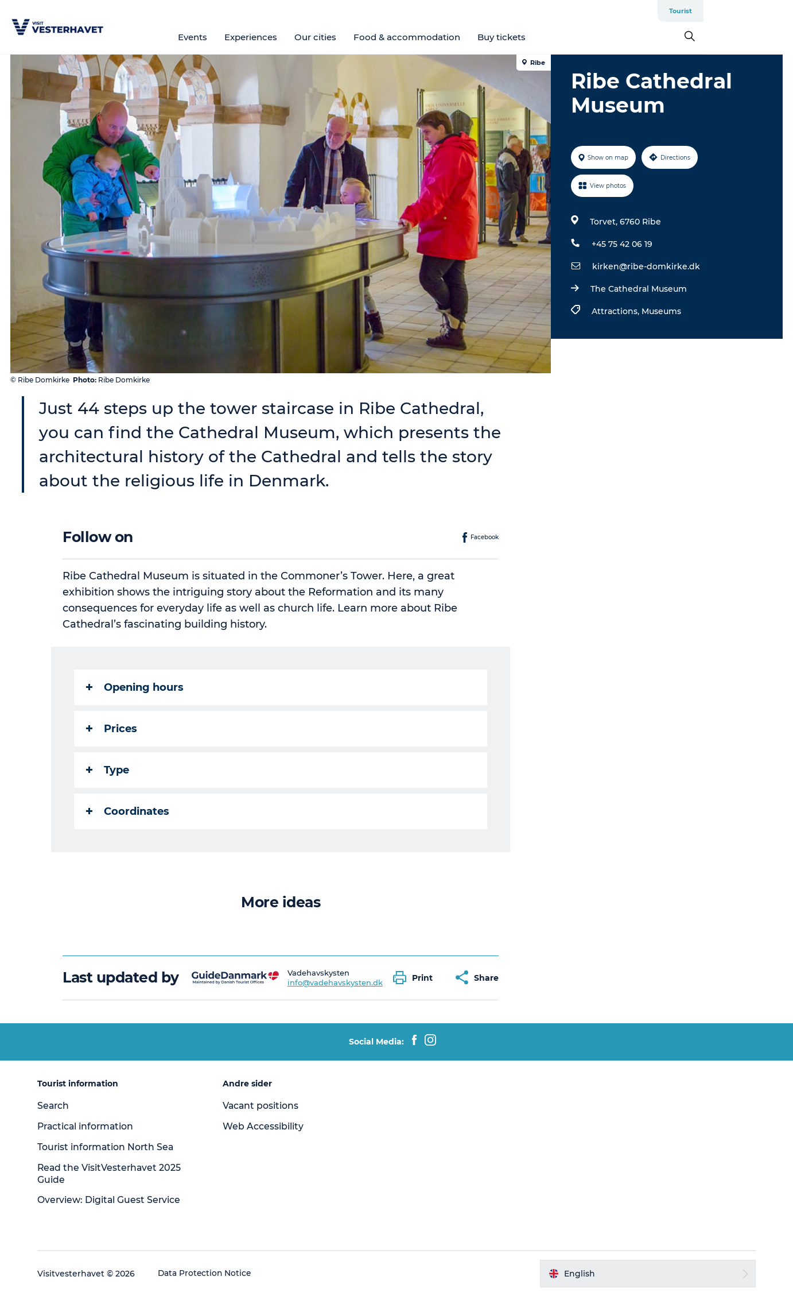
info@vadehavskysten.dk (335, 982)
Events (237, 37)
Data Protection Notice (208, 1273)
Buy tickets (546, 37)
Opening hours (135, 687)
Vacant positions (262, 1105)
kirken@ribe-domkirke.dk (645, 266)
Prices (112, 728)
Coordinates (128, 811)
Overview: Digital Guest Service (113, 1199)
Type (108, 770)
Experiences (295, 37)
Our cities (360, 37)
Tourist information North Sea (110, 1147)
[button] (416, 977)
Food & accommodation (451, 37)
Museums (661, 311)
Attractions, (616, 311)
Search (57, 1105)
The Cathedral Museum (638, 289)
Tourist (770, 11)
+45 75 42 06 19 (621, 244)
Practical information (90, 1126)
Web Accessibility (264, 1126)
